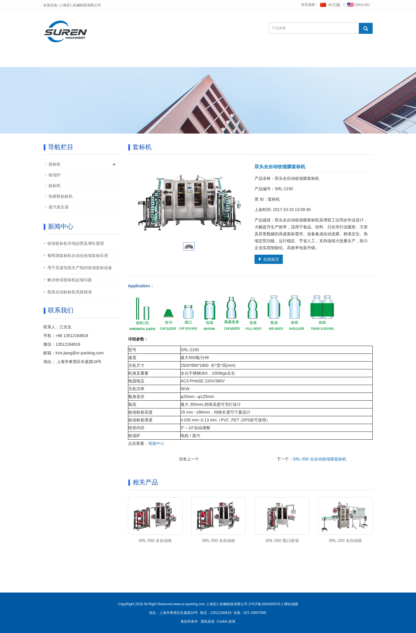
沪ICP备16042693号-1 (265, 604)
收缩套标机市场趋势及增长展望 (75, 243)
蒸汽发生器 (59, 207)
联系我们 (312, 60)
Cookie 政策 (226, 621)
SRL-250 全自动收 (345, 540)
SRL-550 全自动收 (155, 540)
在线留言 (276, 60)
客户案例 (240, 60)
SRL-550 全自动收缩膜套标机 (319, 459)
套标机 (55, 164)
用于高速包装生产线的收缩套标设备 (79, 267)
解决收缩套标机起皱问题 (69, 279)
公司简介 (97, 60)
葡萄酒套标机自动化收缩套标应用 (77, 255)
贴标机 (55, 185)
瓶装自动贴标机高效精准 (69, 292)
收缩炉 (55, 175)
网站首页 (61, 60)
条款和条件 (189, 621)
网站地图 (291, 604)
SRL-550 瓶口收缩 (281, 540)
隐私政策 (208, 621)
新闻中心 (168, 60)
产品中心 (133, 60)
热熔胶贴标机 (61, 196)
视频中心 (204, 60)
